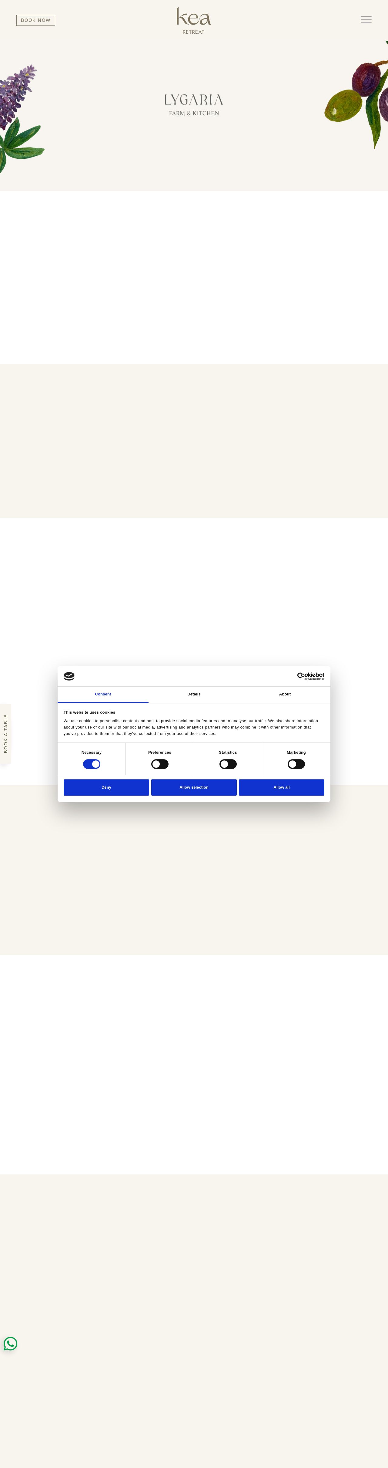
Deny (106, 787)
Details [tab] (194, 694)
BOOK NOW (36, 20)
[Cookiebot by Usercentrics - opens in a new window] (297, 676)
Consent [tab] (103, 694)
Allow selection (193, 787)
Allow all (281, 787)
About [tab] (285, 694)
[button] (366, 20)
